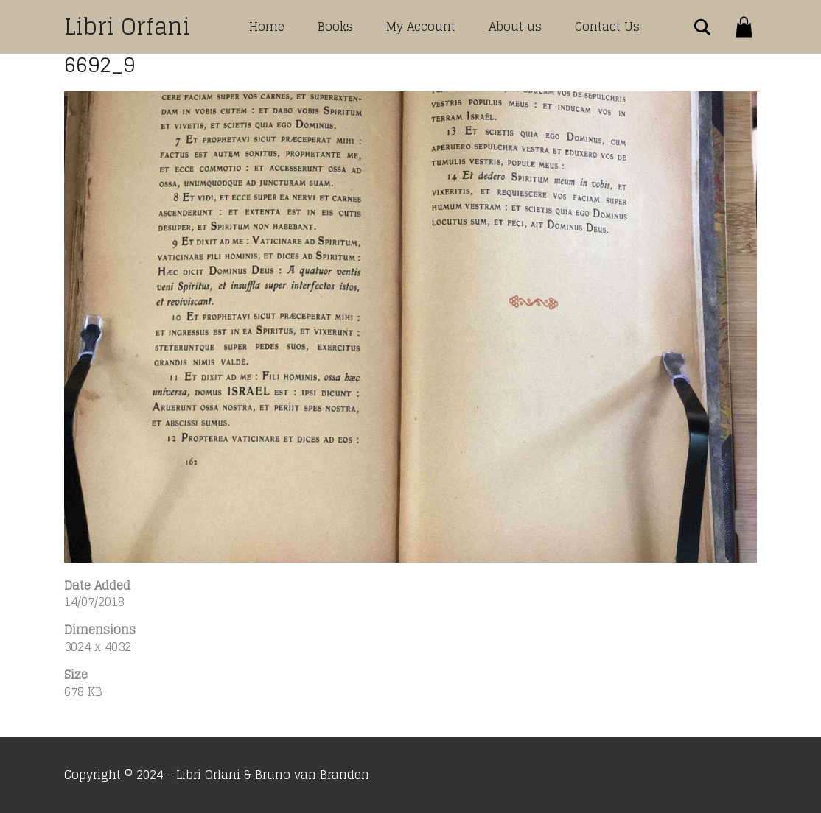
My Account (420, 26)
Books (335, 26)
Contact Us (607, 26)
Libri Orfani (127, 26)
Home (266, 26)
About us (515, 26)
